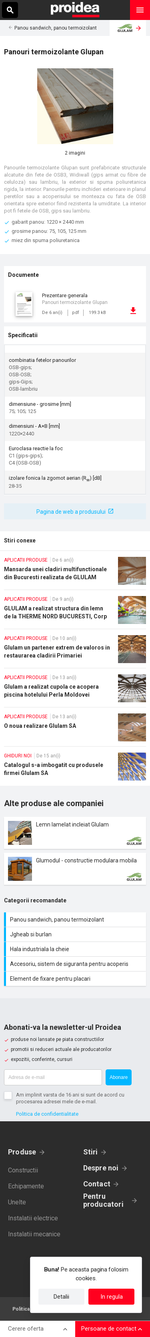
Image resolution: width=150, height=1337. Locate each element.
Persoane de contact (108, 1328)
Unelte (17, 1202)
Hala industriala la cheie (76, 949)
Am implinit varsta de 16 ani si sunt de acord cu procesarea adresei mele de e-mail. (70, 1098)
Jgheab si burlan (76, 934)
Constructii (23, 1170)
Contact (97, 1184)
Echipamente (26, 1186)
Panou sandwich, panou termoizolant (55, 28)
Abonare (119, 1077)
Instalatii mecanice (34, 1234)
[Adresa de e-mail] (53, 1077)
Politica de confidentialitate (47, 1114)
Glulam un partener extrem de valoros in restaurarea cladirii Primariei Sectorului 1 (75, 651)
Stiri (90, 1152)
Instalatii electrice (33, 1218)
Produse (22, 1152)
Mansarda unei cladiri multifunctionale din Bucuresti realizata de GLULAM (75, 573)
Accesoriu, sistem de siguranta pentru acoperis (76, 964)
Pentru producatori (103, 1200)
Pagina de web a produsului (71, 512)
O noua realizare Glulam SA (75, 729)
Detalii (61, 1296)
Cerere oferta (26, 1328)
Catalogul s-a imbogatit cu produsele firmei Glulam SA (75, 769)
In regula (111, 1296)
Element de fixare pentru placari (76, 978)
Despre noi (101, 1168)
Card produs (75, 833)
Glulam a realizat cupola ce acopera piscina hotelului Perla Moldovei (75, 690)
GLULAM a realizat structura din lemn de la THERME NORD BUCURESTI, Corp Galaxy (75, 612)
